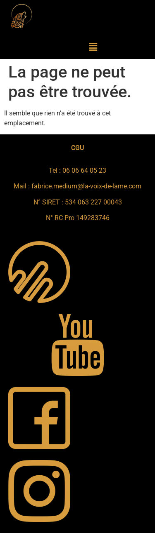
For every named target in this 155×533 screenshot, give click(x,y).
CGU (77, 148)
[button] (93, 47)
